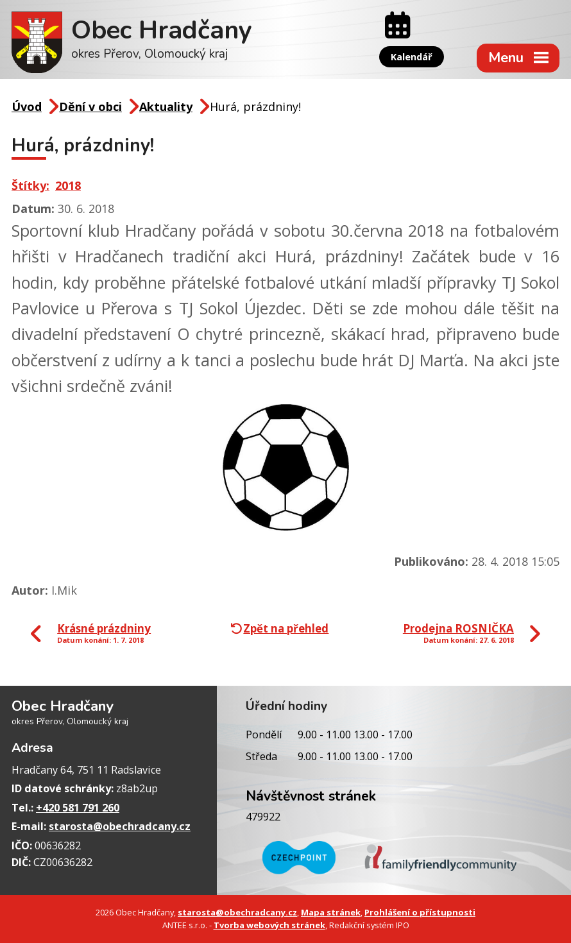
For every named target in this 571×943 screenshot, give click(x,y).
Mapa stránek (331, 912)
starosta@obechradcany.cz (120, 826)
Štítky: (30, 185)
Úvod (27, 106)
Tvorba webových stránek (269, 925)
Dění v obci (90, 106)
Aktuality (165, 106)
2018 (68, 185)
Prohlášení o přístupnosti (419, 912)
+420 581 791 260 (77, 808)
